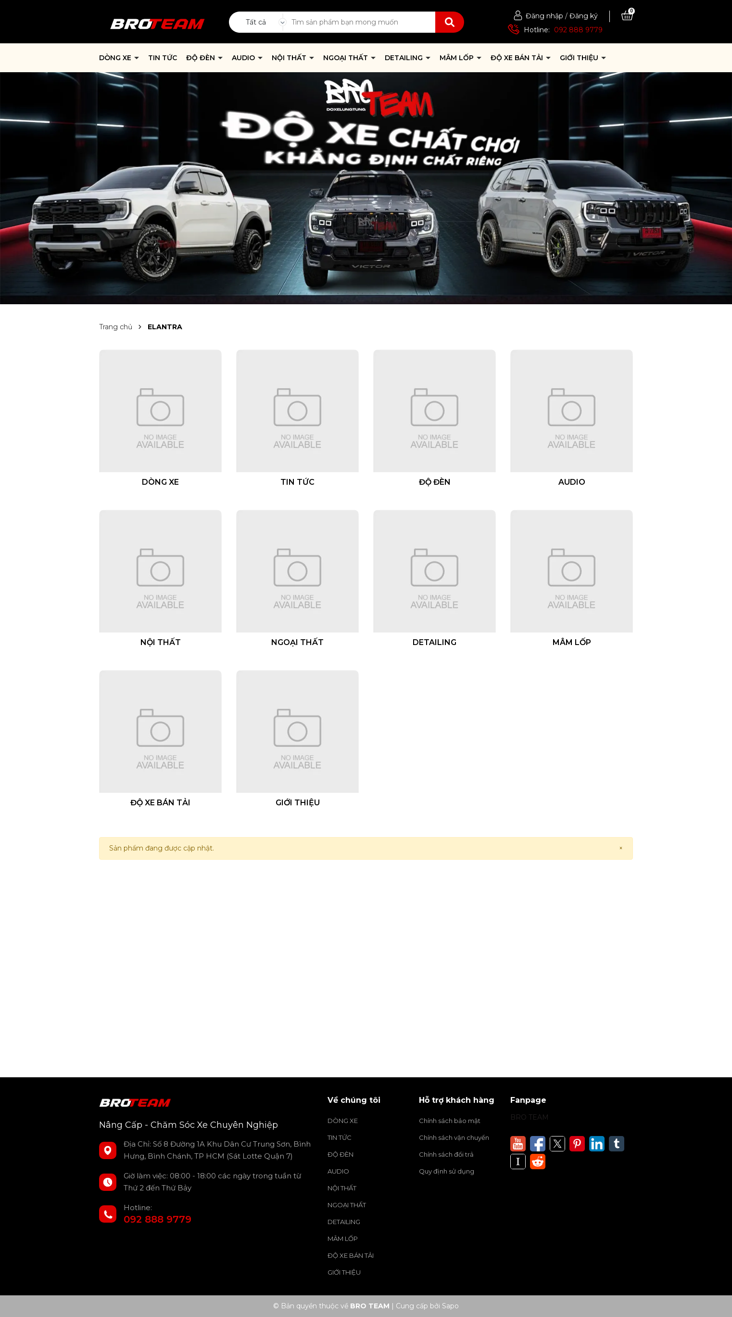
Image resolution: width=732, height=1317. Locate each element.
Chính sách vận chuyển (454, 1137)
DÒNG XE (116, 57)
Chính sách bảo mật (449, 1120)
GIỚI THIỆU (580, 57)
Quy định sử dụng (446, 1171)
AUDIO (244, 57)
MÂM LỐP (458, 57)
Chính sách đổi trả (446, 1154)
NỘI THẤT (290, 57)
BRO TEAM (529, 1117)
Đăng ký (583, 16)
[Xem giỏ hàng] (627, 16)
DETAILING (405, 57)
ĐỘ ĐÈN (201, 57)
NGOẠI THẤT (346, 57)
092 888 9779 (578, 30)
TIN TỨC (162, 57)
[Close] (620, 848)
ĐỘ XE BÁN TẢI (518, 57)
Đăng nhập (544, 16)
